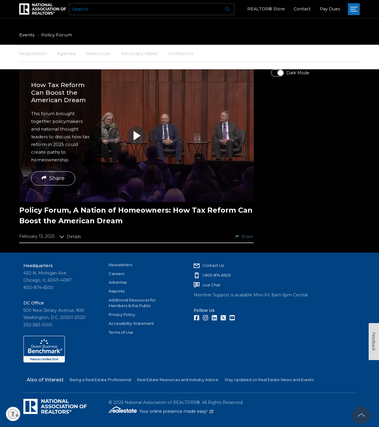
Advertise (118, 282)
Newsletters (120, 264)
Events (27, 35)
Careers (116, 273)
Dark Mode (297, 73)
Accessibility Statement (131, 323)
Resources (98, 53)
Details (70, 236)
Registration (33, 53)
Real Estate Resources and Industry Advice (178, 379)
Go (228, 9)
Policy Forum (56, 35)
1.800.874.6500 (217, 275)
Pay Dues (330, 9)
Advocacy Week (139, 53)
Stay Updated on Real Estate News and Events (269, 379)
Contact (302, 9)
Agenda (66, 53)
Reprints (117, 291)
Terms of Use (121, 332)
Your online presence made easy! (176, 411)
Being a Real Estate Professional (100, 379)
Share (53, 178)
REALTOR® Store (266, 9)
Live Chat (211, 284)
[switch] (277, 72)
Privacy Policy (122, 314)
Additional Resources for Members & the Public (132, 303)
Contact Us (181, 53)
